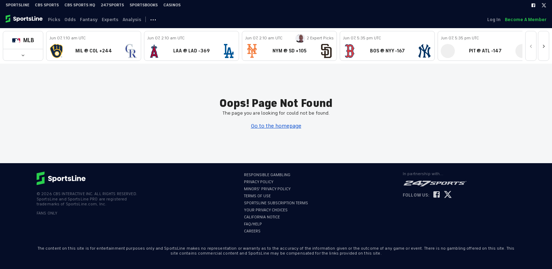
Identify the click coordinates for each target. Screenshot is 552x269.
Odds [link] (73, 20)
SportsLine (17, 5)
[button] (23, 40)
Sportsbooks (144, 5)
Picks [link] (55, 20)
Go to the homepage (276, 125)
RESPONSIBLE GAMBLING (267, 175)
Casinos (172, 5)
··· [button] (308, 19)
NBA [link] (191, 20)
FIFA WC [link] (242, 20)
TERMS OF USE (257, 196)
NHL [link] (214, 20)
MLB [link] (168, 20)
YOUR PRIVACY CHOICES (266, 210)
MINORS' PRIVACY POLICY (267, 189)
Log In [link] (492, 20)
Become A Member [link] (525, 20)
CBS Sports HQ (79, 5)
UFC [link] (268, 20)
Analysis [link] (139, 20)
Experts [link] (115, 20)
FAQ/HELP (253, 224)
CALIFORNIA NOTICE (262, 217)
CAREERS (252, 231)
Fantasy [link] (93, 20)
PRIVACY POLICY (259, 182)
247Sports (112, 5)
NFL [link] (291, 20)
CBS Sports (47, 5)
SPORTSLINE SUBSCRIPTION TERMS (276, 203)
